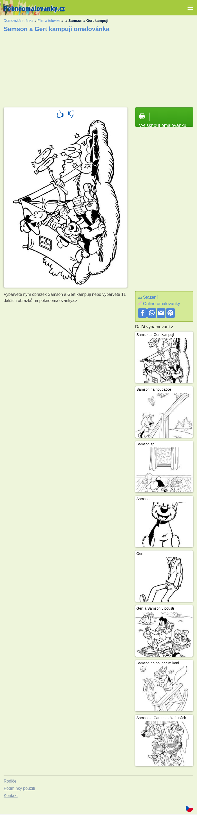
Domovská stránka (18, 21)
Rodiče (10, 781)
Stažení (150, 297)
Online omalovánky (161, 303)
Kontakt (10, 795)
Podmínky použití (19, 788)
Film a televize (48, 21)
